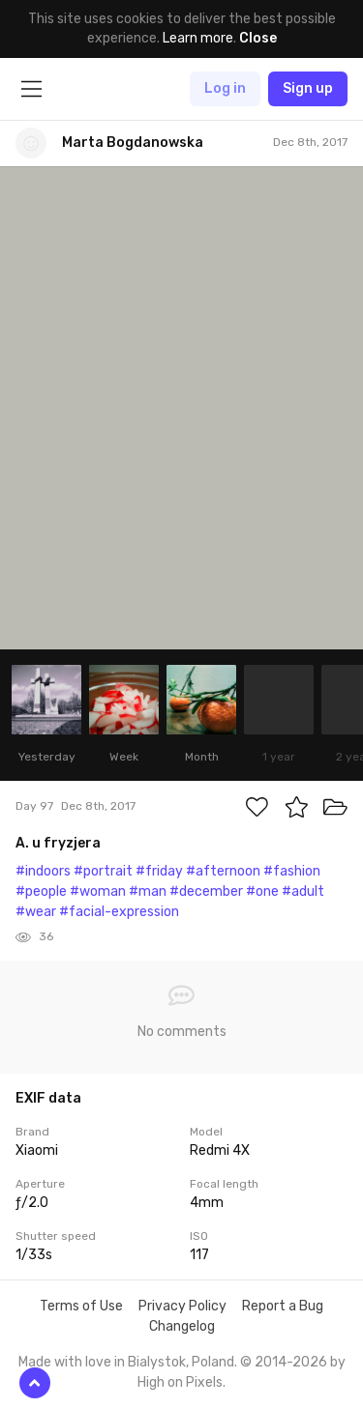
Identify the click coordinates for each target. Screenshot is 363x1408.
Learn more (198, 38)
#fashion (291, 871)
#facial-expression (119, 912)
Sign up (308, 88)
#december (206, 891)
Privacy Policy (182, 1306)
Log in (225, 88)
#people (41, 891)
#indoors (43, 871)
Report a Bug (282, 1306)
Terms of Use (81, 1306)
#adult (303, 891)
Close (258, 38)
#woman (98, 891)
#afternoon (223, 871)
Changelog (182, 1326)
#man (147, 891)
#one (262, 891)
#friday (159, 871)
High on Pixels (180, 1382)
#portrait (103, 871)
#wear (35, 912)
